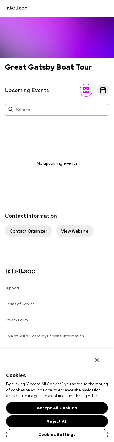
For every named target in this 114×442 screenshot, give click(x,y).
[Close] (97, 360)
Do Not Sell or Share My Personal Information (44, 336)
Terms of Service (20, 304)
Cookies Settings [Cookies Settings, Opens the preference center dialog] (57, 434)
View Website (74, 231)
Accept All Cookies (57, 408)
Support (12, 287)
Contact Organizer (28, 231)
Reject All (57, 421)
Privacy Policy (16, 320)
